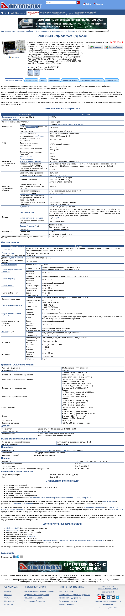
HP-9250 (90, 540)
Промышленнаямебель (45, 13)
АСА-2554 (30, 536)
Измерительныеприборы (33, 13)
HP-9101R (64, 540)
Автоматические (27, 212)
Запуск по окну (7, 286)
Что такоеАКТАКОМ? (15, 13)
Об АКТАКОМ (11, 587)
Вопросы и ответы (66, 591)
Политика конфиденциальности (108, 601)
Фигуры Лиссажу (27, 226)
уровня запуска (16, 258)
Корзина (99, 4)
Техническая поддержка (93, 507)
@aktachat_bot (108, 592)
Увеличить (15, 57)
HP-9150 (73, 540)
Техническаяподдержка (79, 13)
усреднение (79, 124)
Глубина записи (26, 159)
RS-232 (4, 332)
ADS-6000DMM (12, 528)
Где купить (70, 14)
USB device (47, 450)
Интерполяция (26, 156)
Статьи (7, 598)
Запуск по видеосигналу (11, 305)
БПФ (57, 218)
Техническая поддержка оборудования (74, 595)
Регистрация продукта (68, 601)
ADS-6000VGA (12, 530)
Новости (23, 14)
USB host (38, 450)
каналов (15, 119)
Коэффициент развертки (30, 161)
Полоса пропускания (10, 117)
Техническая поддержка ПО (70, 598)
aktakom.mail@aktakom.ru (108, 589)
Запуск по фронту (9, 265)
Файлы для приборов (67, 604)
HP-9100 (55, 540)
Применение (9, 601)
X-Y (36, 226)
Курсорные (24, 207)
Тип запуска (6, 249)
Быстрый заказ (115, 47)
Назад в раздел (7, 553)
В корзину (97, 47)
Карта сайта (108, 604)
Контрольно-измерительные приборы (39, 591)
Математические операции (31, 218)
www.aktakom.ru (109, 501)
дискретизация (31, 127)
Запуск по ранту (8, 278)
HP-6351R (100, 540)
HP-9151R (82, 540)
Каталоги (8, 595)
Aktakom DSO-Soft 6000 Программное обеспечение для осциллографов (60, 497)
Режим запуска (7, 253)
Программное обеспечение (21, 503)
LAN (64, 450)
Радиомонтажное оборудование (36, 595)
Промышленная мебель (33, 598)
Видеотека (8, 604)
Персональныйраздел (90, 13)
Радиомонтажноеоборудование (58, 13)
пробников (39, 136)
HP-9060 (47, 540)
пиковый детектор (65, 124)
